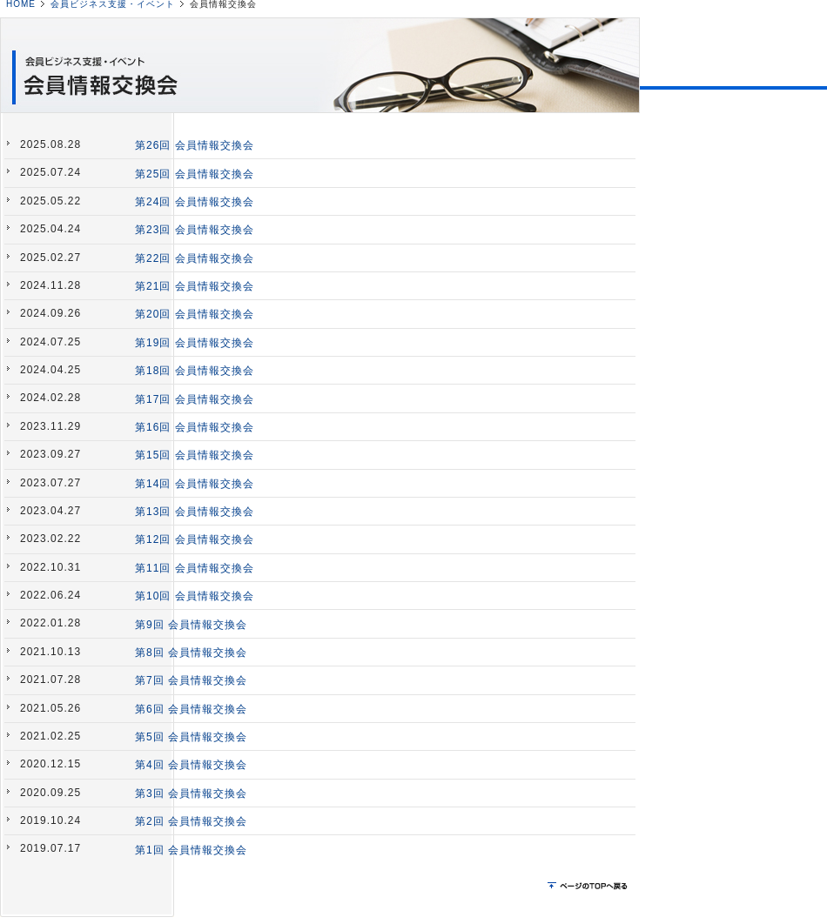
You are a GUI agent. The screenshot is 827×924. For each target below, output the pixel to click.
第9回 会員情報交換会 (191, 625)
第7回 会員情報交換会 (191, 680)
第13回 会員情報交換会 (194, 512)
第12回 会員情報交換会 (194, 539)
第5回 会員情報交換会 (191, 737)
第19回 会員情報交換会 (194, 343)
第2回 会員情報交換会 (191, 821)
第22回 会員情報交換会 (194, 258)
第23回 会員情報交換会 (194, 230)
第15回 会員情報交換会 (194, 455)
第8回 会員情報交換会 (191, 652)
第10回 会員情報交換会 (194, 596)
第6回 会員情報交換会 (191, 709)
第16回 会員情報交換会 (194, 427)
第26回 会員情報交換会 (194, 145)
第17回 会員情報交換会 (194, 399)
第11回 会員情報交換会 (194, 568)
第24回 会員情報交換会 (194, 202)
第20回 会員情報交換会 (194, 314)
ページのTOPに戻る (589, 886)
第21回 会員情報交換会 (194, 286)
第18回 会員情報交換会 (194, 371)
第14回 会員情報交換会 (194, 484)
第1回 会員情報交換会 (191, 850)
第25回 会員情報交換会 (194, 174)
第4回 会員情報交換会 (191, 765)
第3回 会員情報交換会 (191, 793)
